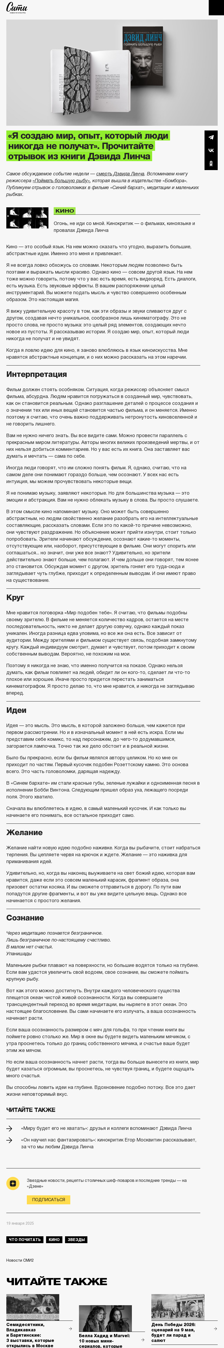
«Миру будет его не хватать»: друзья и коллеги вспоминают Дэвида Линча (106, 1128)
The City (17, 7)
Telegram (211, 137)
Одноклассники (211, 163)
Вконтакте (211, 150)
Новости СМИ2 (20, 1260)
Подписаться (48, 1199)
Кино (64, 211)
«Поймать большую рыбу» (61, 180)
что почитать (25, 1240)
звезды (76, 1240)
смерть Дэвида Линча (120, 173)
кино (54, 1240)
